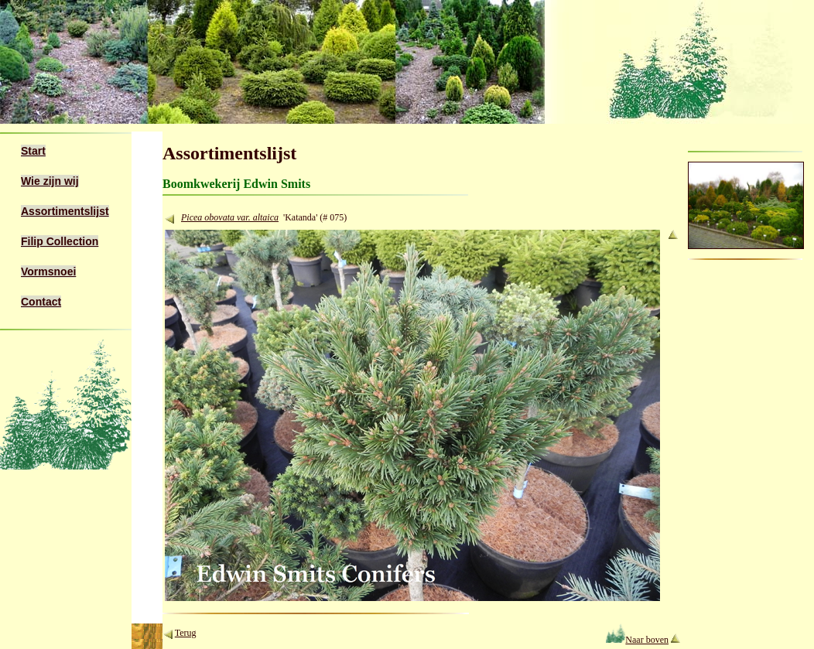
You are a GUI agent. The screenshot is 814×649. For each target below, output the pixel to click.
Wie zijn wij (50, 181)
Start (33, 151)
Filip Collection (59, 241)
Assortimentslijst (65, 211)
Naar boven (637, 639)
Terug (186, 632)
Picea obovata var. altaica (230, 217)
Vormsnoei (48, 271)
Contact (41, 301)
